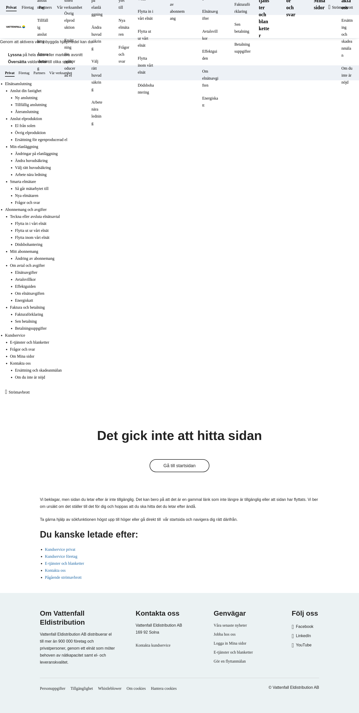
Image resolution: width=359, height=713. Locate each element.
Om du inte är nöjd (346, 75)
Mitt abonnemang (24, 251)
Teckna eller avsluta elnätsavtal (35, 216)
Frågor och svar (124, 54)
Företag (28, 7)
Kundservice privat (60, 549)
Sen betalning (241, 27)
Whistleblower (109, 688)
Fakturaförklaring (29, 314)
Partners (45, 7)
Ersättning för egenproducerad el (69, 57)
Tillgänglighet (82, 688)
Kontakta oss (20, 363)
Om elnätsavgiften (210, 78)
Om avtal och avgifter (27, 265)
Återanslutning (42, 61)
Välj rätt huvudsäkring (96, 75)
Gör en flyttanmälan (230, 661)
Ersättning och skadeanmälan (347, 37)
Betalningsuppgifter (242, 47)
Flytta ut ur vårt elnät (144, 38)
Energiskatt (210, 101)
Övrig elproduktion (69, 20)
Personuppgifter (52, 688)
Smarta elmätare (23, 181)
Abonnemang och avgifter (26, 209)
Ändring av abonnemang (34, 258)
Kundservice (15, 335)
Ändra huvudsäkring (96, 37)
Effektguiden (209, 54)
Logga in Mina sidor (230, 643)
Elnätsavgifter (210, 14)
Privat (11, 7)
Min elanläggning (24, 146)
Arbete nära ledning (96, 112)
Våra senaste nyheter (230, 625)
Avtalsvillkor (210, 34)
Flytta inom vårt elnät (145, 65)
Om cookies (136, 688)
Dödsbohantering (146, 88)
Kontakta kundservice (153, 645)
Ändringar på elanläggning (36, 153)
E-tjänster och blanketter (29, 342)
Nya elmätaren (124, 27)
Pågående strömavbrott (63, 577)
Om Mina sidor (22, 356)
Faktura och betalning (27, 307)
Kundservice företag (61, 556)
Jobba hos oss (225, 634)
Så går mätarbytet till (32, 188)
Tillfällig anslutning (42, 30)
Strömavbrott (19, 392)
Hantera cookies (164, 688)
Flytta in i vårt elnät (145, 14)
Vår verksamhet (69, 7)
